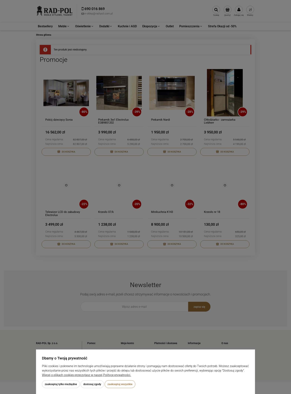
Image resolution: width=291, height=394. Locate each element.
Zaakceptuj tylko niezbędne (61, 384)
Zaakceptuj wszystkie (120, 384)
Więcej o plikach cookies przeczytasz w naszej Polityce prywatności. (86, 375)
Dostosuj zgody (92, 384)
